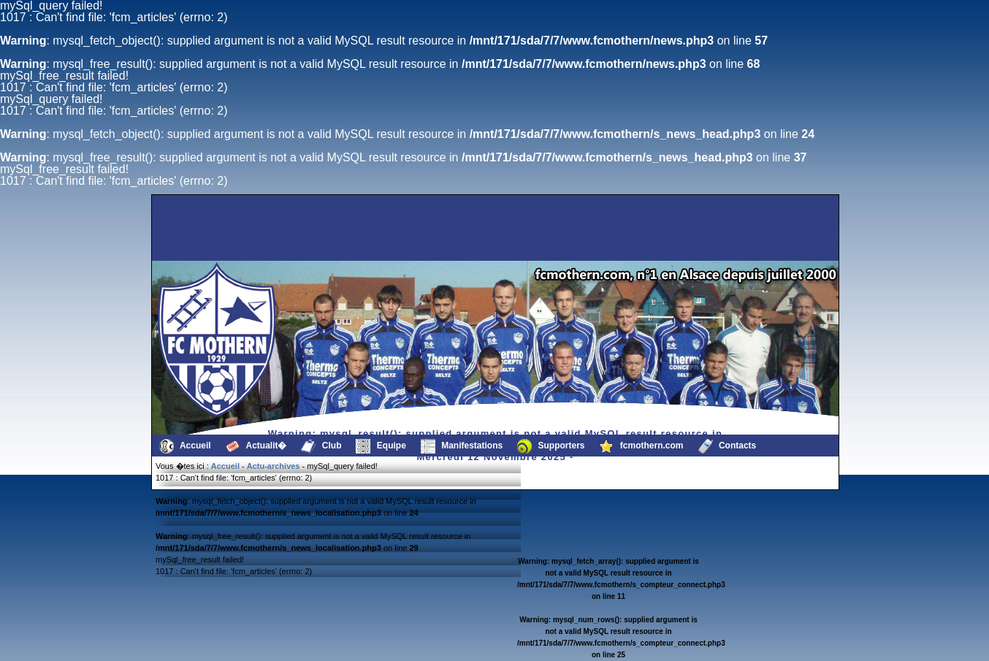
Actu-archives (273, 466)
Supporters (550, 446)
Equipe (380, 446)
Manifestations (462, 446)
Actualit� (256, 446)
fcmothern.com (642, 446)
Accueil (185, 446)
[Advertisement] (228, 228)
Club (321, 446)
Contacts (727, 446)
